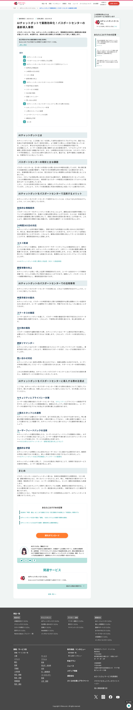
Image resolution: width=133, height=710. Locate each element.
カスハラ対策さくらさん (22, 627)
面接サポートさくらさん (102, 627)
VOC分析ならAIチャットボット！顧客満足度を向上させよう (41, 441)
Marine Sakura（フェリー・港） (24, 634)
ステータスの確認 (32, 89)
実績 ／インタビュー (55, 3)
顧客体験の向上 (31, 78)
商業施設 (17, 681)
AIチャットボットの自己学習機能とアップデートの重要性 (41, 456)
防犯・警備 (17, 675)
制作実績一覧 (72, 653)
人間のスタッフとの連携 (34, 111)
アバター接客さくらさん (75, 621)
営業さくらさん (46, 627)
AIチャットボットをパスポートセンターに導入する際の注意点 (48, 104)
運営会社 (70, 676)
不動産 (16, 668)
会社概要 (95, 3)
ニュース (75, 3)
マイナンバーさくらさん (75, 627)
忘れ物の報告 (30, 93)
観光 (15, 662)
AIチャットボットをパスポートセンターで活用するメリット (47, 64)
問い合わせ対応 (31, 100)
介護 (15, 656)
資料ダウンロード (52, 535)
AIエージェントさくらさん (103, 621)
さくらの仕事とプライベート (78, 681)
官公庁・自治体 (46, 665)
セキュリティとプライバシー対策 (37, 107)
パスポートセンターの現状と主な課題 (40, 60)
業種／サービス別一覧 (21, 653)
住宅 (42, 668)
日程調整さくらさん (101, 637)
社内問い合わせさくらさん (49, 624)
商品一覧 (44, 3)
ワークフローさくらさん (102, 634)
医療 (15, 665)
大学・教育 (44, 681)
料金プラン (71, 661)
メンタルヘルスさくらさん (49, 634)
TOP (14, 8)
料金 (69, 3)
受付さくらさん (73, 624)
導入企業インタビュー (75, 656)
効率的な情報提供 (32, 68)
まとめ (29, 122)
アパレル (44, 659)
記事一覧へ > (52, 594)
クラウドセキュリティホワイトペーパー (106, 682)
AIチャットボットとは (34, 57)
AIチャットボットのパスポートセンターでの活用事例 (45, 82)
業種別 (64, 3)
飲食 (42, 662)
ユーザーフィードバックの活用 (37, 114)
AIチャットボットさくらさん (27, 8)
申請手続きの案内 (32, 86)
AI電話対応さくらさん (21, 621)
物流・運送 (17, 684)
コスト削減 (30, 75)
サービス (44, 656)
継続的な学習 (30, 118)
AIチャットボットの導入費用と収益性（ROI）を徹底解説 (40, 261)
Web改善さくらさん (47, 630)
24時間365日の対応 (33, 71)
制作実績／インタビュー (76, 649)
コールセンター (46, 675)
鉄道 (42, 678)
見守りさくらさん (19, 630)
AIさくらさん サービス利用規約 (106, 676)
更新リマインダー (32, 96)
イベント (17, 659)
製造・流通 (17, 678)
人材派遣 (17, 671)
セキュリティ (60, 401)
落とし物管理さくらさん (102, 624)
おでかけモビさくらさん (102, 630)
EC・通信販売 (45, 672)
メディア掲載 (72, 671)
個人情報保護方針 (101, 688)
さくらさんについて (85, 3)
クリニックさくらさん (21, 624)
